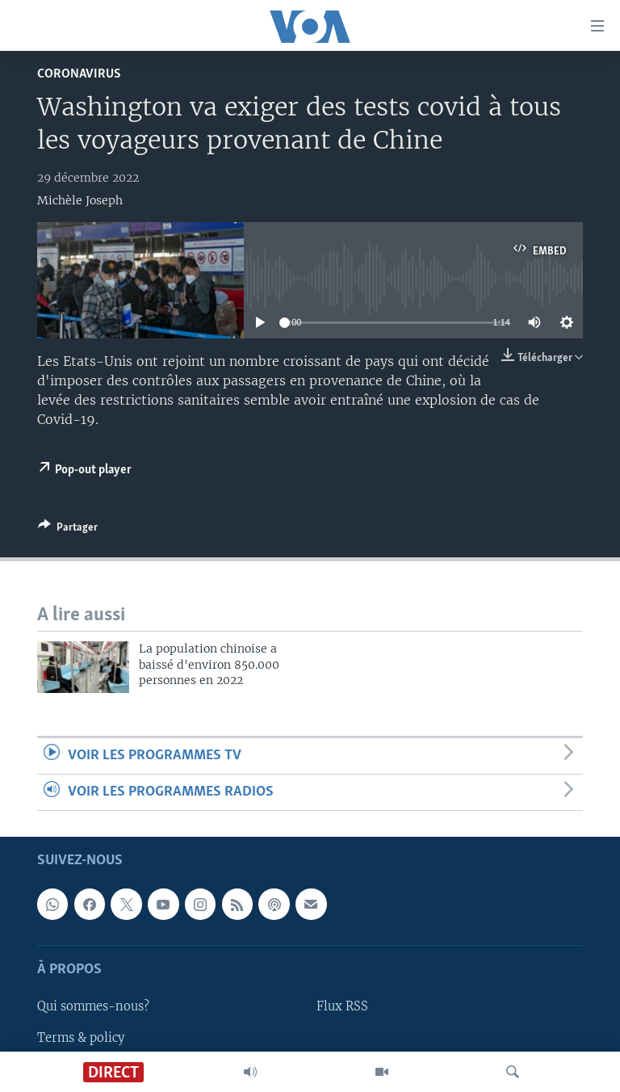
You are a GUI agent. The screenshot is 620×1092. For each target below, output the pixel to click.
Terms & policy (80, 1038)
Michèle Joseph (80, 200)
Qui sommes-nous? (93, 1007)
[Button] (68, 529)
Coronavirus (79, 74)
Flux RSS (342, 1007)
